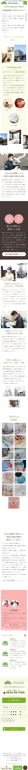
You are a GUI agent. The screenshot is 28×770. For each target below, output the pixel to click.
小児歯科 (17, 755)
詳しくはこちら (14, 625)
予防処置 (13, 755)
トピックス (20, 760)
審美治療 (15, 757)
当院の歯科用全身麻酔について (14, 254)
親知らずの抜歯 (22, 755)
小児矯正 (15, 758)
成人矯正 (19, 758)
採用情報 (15, 760)
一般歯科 (4, 755)
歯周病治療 (8, 755)
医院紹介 (7, 753)
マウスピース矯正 (9, 760)
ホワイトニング (21, 757)
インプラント (6, 757)
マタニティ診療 (10, 758)
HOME (3, 753)
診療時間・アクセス (21, 753)
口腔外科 (11, 757)
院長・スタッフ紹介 (13, 753)
